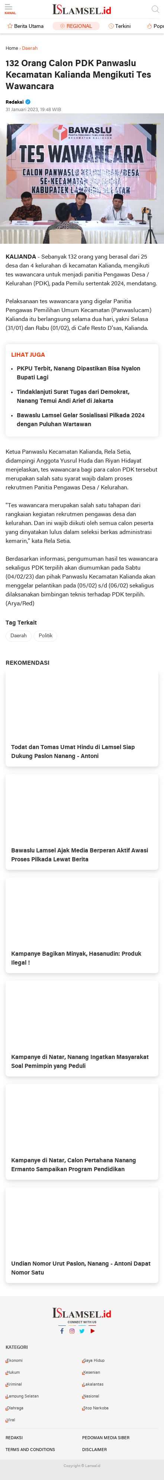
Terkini (123, 26)
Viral (11, 1420)
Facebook (62, 1334)
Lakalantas (93, 1384)
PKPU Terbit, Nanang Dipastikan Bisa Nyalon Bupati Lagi (78, 373)
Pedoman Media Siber (105, 1438)
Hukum (13, 1372)
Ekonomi (15, 1360)
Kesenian (91, 1372)
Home (12, 48)
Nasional (91, 1396)
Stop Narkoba (96, 1408)
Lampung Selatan (23, 1396)
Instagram (72, 1334)
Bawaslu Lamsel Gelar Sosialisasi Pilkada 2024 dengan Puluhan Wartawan (81, 420)
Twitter (82, 1334)
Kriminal (14, 1384)
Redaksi (14, 1438)
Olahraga (15, 1408)
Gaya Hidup (93, 1360)
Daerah (18, 636)
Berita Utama (29, 26)
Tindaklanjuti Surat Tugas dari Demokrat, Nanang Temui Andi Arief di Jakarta (73, 396)
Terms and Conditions (30, 1450)
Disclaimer (94, 1450)
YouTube (92, 1334)
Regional (79, 26)
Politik (45, 636)
